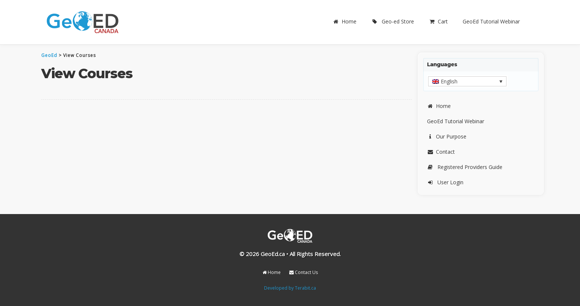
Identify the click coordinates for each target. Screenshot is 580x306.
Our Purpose (446, 136)
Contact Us (303, 272)
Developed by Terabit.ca (290, 288)
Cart (438, 21)
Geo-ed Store (392, 21)
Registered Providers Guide (464, 166)
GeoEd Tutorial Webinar (491, 21)
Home (344, 21)
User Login (445, 182)
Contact (441, 151)
